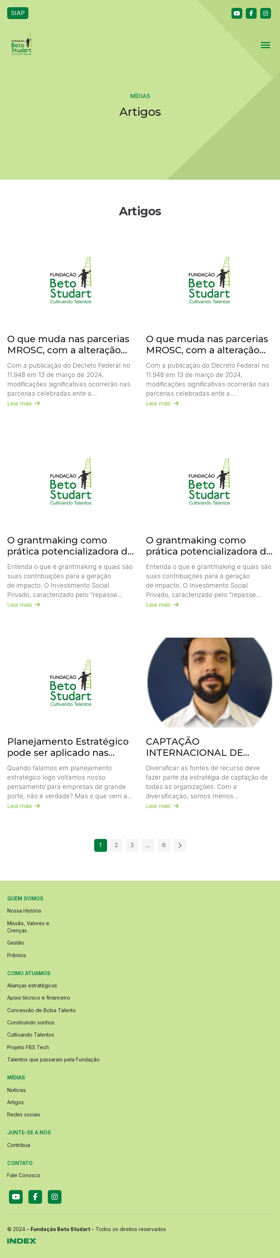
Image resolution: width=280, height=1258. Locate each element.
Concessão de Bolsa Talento (41, 1010)
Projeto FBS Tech (28, 1047)
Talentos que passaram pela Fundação (53, 1059)
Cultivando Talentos (30, 1035)
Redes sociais (23, 1114)
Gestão (15, 943)
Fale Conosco (23, 1175)
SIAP (18, 13)
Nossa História (24, 911)
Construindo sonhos (31, 1022)
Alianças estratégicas (32, 985)
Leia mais (23, 403)
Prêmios (16, 955)
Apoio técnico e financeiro (38, 998)
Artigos (15, 1102)
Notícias (16, 1090)
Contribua (18, 1145)
